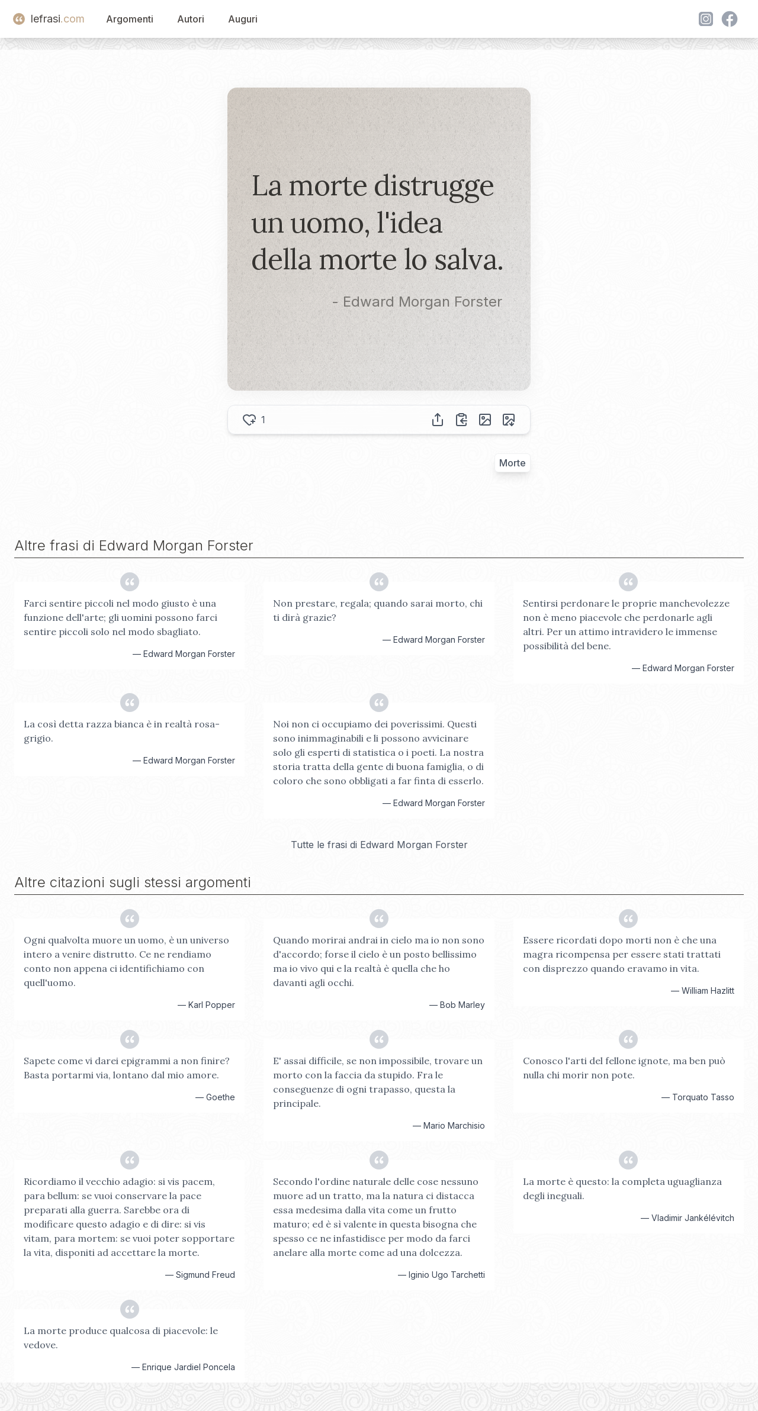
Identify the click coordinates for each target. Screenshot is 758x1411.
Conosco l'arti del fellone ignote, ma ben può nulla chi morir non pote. (624, 1068)
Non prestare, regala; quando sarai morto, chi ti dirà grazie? (378, 610)
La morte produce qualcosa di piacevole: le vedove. (121, 1338)
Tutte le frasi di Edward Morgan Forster (379, 845)
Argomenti (129, 19)
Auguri (243, 19)
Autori (190, 19)
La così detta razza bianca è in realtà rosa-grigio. (122, 731)
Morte (512, 463)
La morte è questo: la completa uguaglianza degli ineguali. (622, 1188)
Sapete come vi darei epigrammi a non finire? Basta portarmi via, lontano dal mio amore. (127, 1068)
